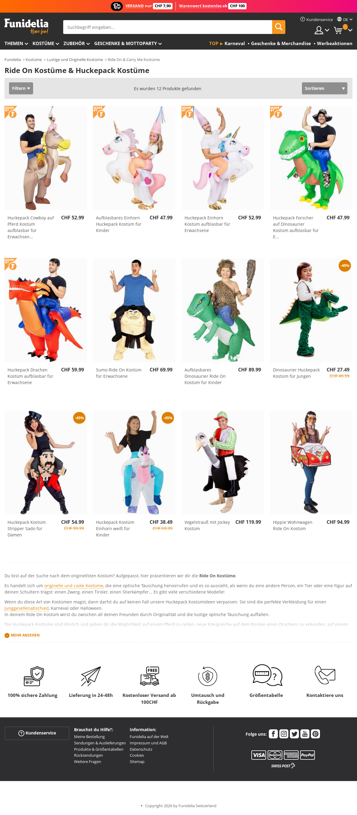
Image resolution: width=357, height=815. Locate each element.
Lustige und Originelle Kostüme (75, 59)
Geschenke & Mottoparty (125, 43)
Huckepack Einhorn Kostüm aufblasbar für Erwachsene (207, 224)
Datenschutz (141, 749)
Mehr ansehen (25, 635)
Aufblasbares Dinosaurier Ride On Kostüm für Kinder (205, 376)
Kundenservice (37, 733)
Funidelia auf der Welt (149, 736)
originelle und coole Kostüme (73, 585)
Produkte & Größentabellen (98, 749)
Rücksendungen (88, 755)
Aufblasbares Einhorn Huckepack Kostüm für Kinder (118, 224)
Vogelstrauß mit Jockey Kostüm (207, 525)
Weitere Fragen (87, 761)
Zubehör (74, 43)
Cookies (137, 755)
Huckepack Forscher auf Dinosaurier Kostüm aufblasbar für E (296, 227)
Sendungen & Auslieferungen (100, 743)
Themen (14, 43)
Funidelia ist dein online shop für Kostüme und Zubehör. (26, 27)
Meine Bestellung (89, 736)
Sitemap (137, 761)
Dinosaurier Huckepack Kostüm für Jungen (296, 373)
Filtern (19, 88)
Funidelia (13, 59)
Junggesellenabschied (27, 608)
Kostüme (43, 43)
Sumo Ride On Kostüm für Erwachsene (118, 373)
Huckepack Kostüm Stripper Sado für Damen (27, 528)
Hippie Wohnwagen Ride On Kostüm (292, 525)
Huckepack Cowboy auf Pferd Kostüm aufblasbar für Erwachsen (31, 227)
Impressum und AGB (148, 743)
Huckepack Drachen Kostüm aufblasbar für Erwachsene (30, 376)
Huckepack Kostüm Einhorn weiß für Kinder (115, 528)
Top (213, 43)
